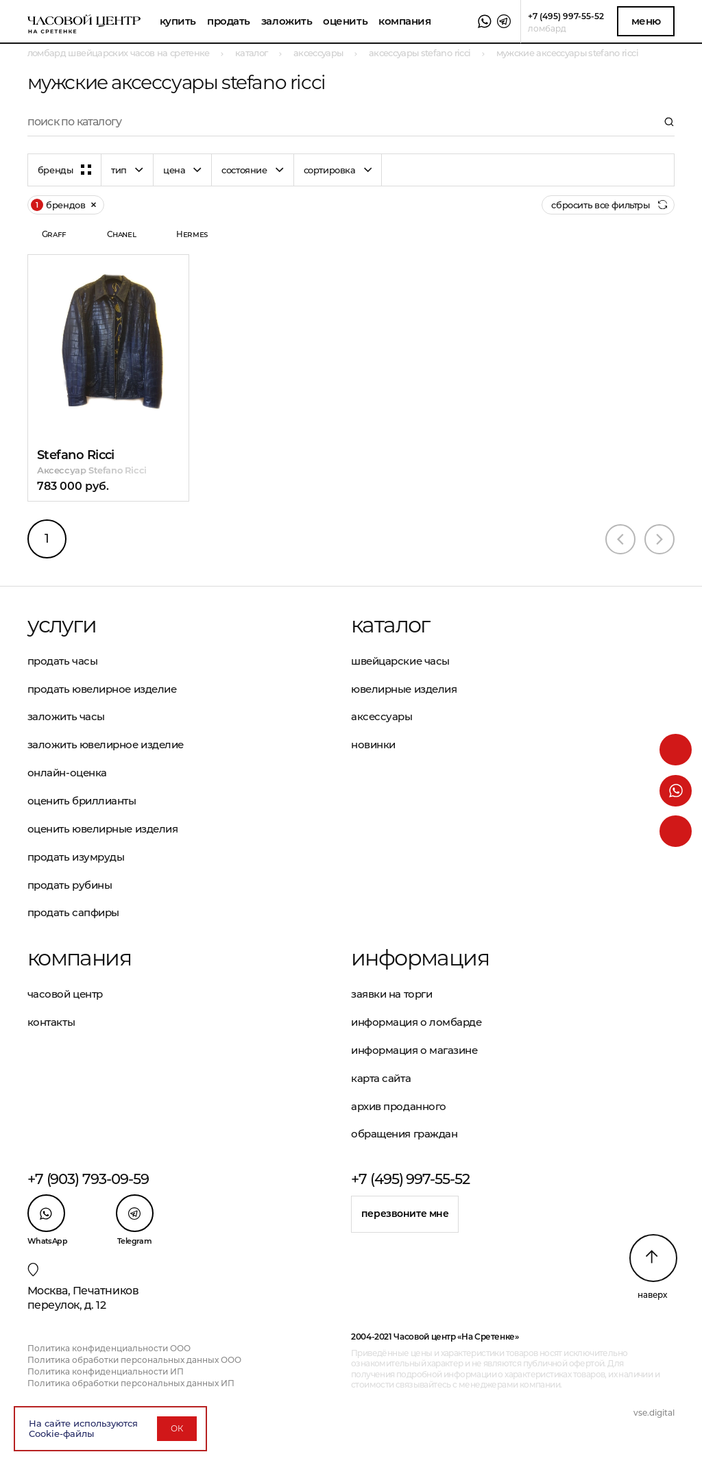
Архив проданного (398, 1106)
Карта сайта (381, 1078)
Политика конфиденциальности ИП (105, 1371)
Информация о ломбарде (416, 1022)
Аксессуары (382, 716)
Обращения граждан (404, 1133)
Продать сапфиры (73, 912)
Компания (404, 21)
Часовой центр (65, 993)
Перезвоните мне (405, 1213)
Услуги (61, 625)
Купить (178, 21)
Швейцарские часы (400, 660)
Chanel (121, 234)
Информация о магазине (414, 1050)
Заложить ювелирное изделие (105, 744)
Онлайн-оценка (67, 772)
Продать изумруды (76, 856)
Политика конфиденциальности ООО (109, 1348)
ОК (177, 1428)
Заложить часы (66, 716)
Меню (646, 20)
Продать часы (62, 660)
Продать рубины (69, 884)
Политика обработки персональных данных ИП (130, 1383)
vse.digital (654, 1412)
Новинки (373, 744)
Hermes (192, 234)
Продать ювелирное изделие (102, 688)
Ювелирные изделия (404, 688)
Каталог (390, 625)
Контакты (51, 1022)
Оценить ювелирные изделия (102, 828)
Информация (420, 958)
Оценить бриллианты (81, 800)
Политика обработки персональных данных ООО (134, 1359)
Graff (54, 234)
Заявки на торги (391, 993)
